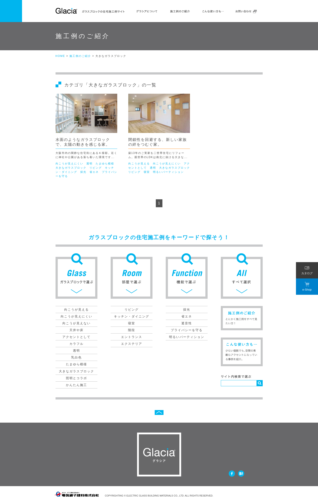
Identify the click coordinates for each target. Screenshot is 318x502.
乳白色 (76, 357)
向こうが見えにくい (69, 163)
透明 (89, 163)
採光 (83, 172)
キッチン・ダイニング (131, 316)
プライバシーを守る (187, 330)
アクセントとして (76, 337)
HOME (60, 56)
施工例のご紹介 (180, 10)
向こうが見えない (76, 323)
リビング (95, 167)
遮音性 (186, 323)
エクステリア (131, 343)
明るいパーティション (168, 172)
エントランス (131, 337)
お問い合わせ (246, 10)
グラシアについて (147, 10)
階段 (131, 330)
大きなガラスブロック (71, 167)
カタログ (307, 270)
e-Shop (307, 286)
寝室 (147, 172)
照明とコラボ (76, 378)
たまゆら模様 (105, 163)
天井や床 (76, 330)
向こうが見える (139, 163)
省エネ (94, 172)
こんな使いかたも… (213, 10)
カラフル (76, 343)
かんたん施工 (76, 385)
